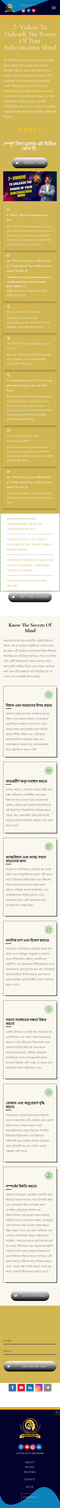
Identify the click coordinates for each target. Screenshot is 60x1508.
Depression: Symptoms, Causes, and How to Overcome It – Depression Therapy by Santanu (30, 565)
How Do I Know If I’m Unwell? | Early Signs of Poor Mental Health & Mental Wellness (29, 544)
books (30, 1467)
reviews (30, 1472)
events (30, 1479)
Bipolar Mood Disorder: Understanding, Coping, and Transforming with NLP (24, 523)
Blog (30, 1486)
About (30, 1462)
